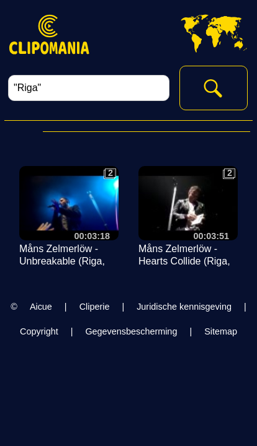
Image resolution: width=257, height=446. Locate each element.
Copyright (39, 331)
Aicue (41, 307)
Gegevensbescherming (131, 331)
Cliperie (94, 307)
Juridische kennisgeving (184, 307)
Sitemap (220, 331)
